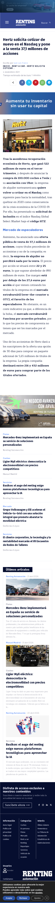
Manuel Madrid (10, 474)
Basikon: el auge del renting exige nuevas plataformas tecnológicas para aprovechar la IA (26, 489)
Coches (6, 458)
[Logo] (25, 23)
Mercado (7, 506)
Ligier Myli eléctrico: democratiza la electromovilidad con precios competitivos (24, 465)
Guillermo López (11, 526)
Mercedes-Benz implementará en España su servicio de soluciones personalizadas (27, 441)
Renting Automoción (13, 450)
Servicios (7, 482)
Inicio (6, 66)
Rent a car (18, 66)
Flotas (6, 434)
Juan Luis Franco (21, 63)
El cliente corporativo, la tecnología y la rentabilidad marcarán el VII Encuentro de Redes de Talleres (27, 541)
